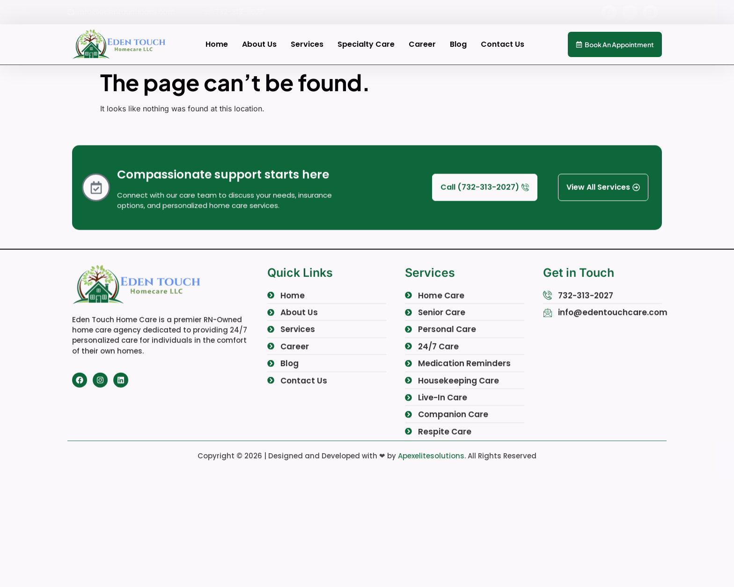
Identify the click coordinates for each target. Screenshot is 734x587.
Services (307, 44)
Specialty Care (366, 44)
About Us (259, 44)
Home (217, 44)
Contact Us (502, 44)
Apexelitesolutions (431, 456)
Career (422, 44)
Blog (458, 44)
